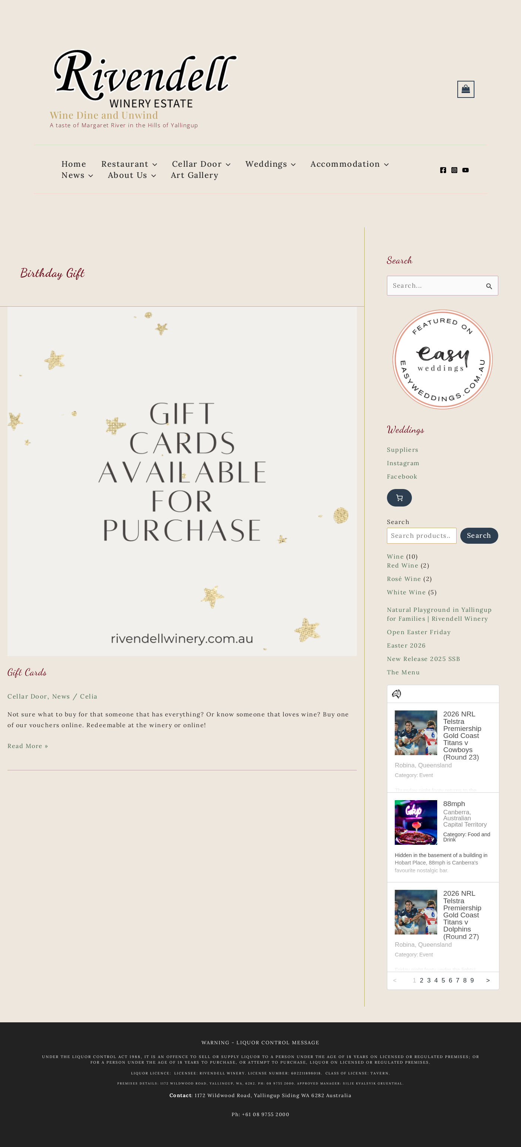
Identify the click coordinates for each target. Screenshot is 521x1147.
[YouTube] (465, 177)
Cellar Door (28, 711)
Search (398, 537)
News (64, 711)
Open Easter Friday (419, 647)
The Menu (403, 687)
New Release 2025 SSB (423, 674)
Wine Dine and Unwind (104, 114)
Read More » (27, 760)
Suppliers (403, 465)
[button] (141, 167)
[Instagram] (454, 177)
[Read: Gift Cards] (182, 495)
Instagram (403, 478)
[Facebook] (443, 177)
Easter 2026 (406, 661)
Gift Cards (27, 687)
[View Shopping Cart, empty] (465, 89)
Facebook (402, 492)
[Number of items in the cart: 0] (399, 513)
